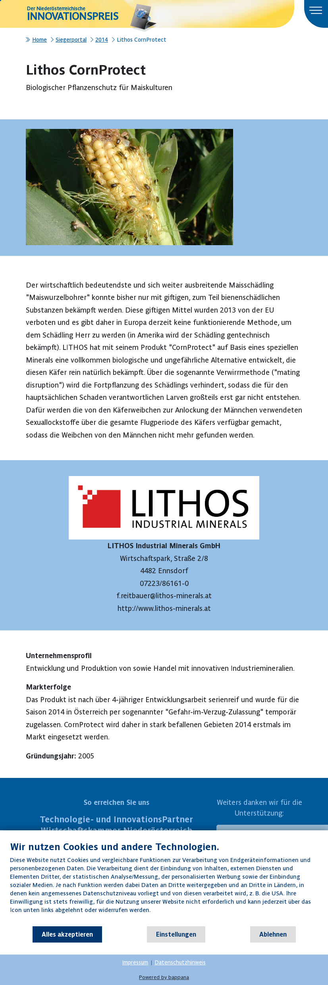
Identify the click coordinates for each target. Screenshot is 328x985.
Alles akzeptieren (67, 934)
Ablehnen (273, 934)
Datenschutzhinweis (180, 962)
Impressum (135, 962)
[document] (164, 883)
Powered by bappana (164, 977)
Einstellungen (176, 934)
